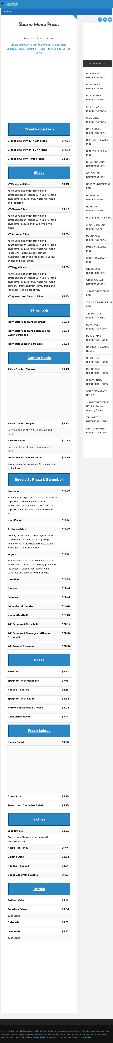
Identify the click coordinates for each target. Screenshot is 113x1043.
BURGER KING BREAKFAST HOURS (97, 337)
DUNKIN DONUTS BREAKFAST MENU (96, 164)
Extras (66, 48)
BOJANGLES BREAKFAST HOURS (97, 326)
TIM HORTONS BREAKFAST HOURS (97, 419)
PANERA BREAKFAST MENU (97, 249)
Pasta (42, 48)
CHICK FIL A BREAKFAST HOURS (97, 360)
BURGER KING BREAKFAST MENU (96, 97)
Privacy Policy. (85, 1037)
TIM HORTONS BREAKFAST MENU (96, 315)
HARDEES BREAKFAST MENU (98, 186)
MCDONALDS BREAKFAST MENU (96, 238)
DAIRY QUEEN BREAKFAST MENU (96, 131)
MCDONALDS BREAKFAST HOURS (97, 371)
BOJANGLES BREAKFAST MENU (96, 86)
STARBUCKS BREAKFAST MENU (96, 271)
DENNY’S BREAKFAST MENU (98, 153)
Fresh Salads (54, 48)
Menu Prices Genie (36, 1037)
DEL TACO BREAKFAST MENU (98, 142)
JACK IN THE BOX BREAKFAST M (95, 227)
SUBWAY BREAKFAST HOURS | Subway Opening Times (97, 406)
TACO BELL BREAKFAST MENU (99, 304)
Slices (34, 44)
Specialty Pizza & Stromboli (22, 48)
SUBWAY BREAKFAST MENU (97, 293)
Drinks (38, 53)
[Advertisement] (38, 88)
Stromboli (44, 44)
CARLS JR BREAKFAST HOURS (98, 349)
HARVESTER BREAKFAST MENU (96, 197)
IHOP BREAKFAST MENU (99, 217)
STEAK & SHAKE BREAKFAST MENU (96, 282)
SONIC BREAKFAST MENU (96, 260)
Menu (8, 12)
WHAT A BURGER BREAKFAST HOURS (97, 430)
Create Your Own (20, 44)
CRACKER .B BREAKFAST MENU (96, 119)
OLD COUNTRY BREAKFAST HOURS (97, 382)
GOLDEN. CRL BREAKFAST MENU (96, 175)
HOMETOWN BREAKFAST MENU (96, 208)
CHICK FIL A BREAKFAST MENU (96, 108)
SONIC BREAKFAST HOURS (96, 393)
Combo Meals (59, 44)
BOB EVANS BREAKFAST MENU (96, 75)
